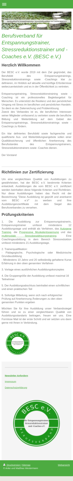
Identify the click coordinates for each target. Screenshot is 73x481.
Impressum (10, 381)
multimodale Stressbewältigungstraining (29, 235)
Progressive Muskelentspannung (39, 232)
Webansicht (64, 465)
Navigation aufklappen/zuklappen (36, 4)
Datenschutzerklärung (16, 387)
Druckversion (12, 465)
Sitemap (26, 465)
